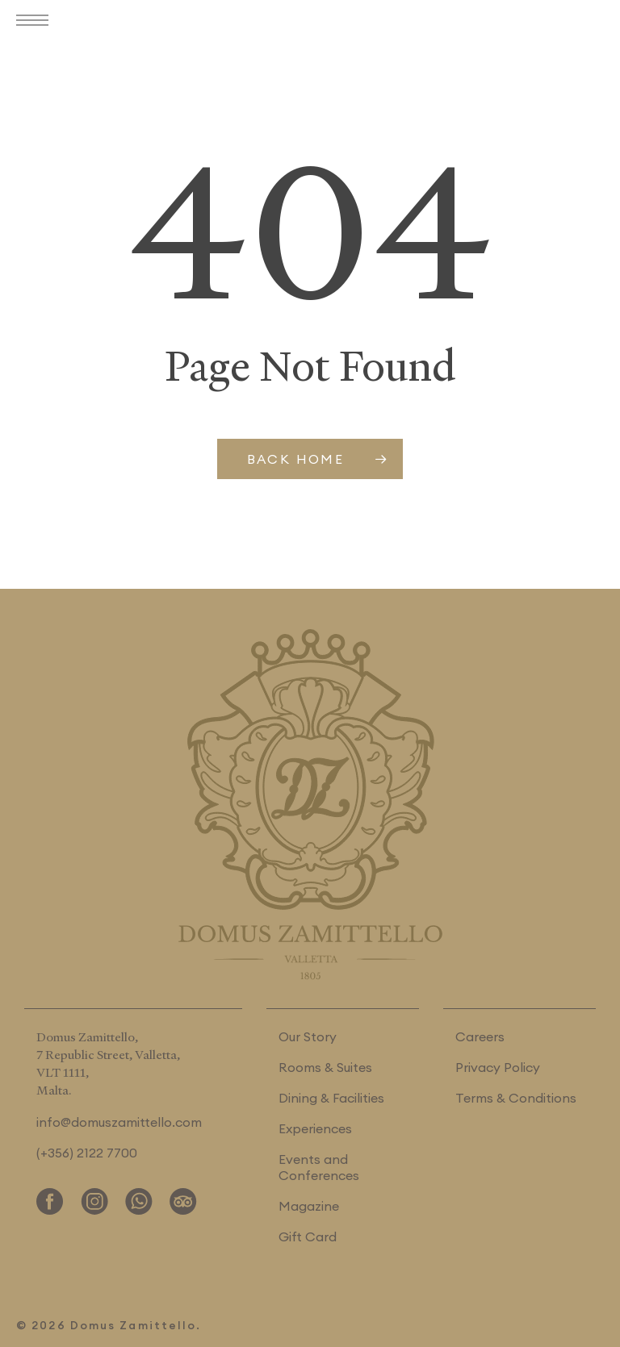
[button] (36, 21)
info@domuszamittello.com (119, 1122)
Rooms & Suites (325, 1067)
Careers (480, 1036)
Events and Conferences (319, 1167)
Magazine (309, 1206)
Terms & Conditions (515, 1098)
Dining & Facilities (331, 1098)
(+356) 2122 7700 (86, 1153)
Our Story (308, 1036)
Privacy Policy (497, 1067)
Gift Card (308, 1236)
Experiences (315, 1128)
